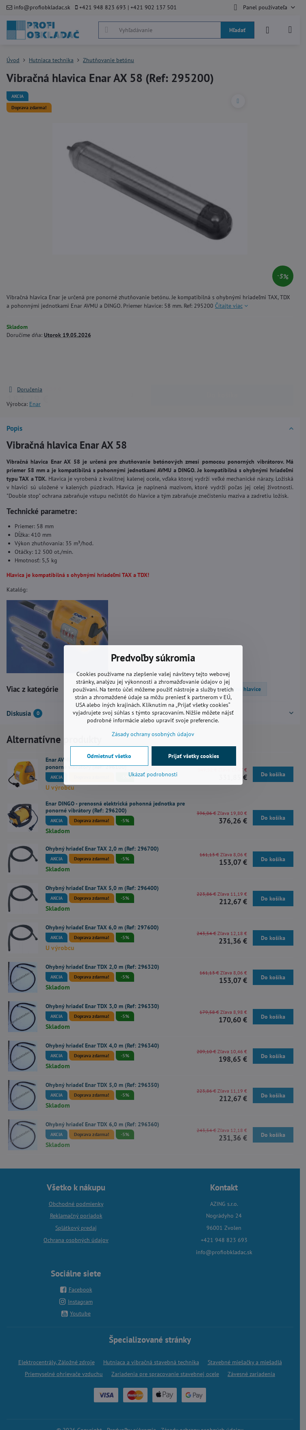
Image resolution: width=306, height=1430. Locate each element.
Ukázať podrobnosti (153, 774)
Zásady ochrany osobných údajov (153, 734)
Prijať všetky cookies (193, 756)
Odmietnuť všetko (109, 756)
